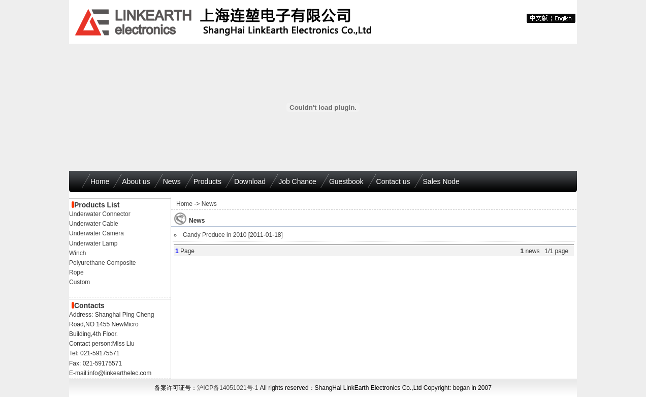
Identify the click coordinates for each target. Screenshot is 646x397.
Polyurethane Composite (102, 262)
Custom (79, 282)
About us (136, 181)
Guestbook (346, 181)
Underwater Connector (100, 214)
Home (99, 181)
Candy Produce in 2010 (214, 234)
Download (250, 181)
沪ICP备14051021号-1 (227, 387)
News (172, 181)
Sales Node (441, 181)
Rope (76, 272)
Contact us (393, 181)
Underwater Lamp (93, 243)
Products (207, 181)
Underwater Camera (96, 233)
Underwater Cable (93, 223)
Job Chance (297, 181)
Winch (77, 253)
